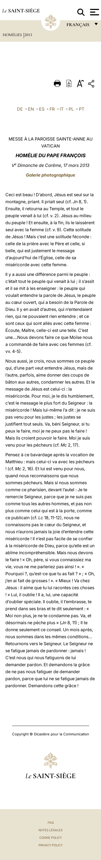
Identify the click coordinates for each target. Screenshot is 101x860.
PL (71, 109)
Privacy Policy (50, 845)
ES (41, 109)
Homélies (13, 34)
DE (20, 109)
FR (52, 109)
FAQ (51, 822)
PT (81, 109)
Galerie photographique (50, 175)
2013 (28, 34)
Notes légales (50, 830)
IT (62, 109)
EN (31, 109)
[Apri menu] (94, 12)
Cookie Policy (50, 838)
